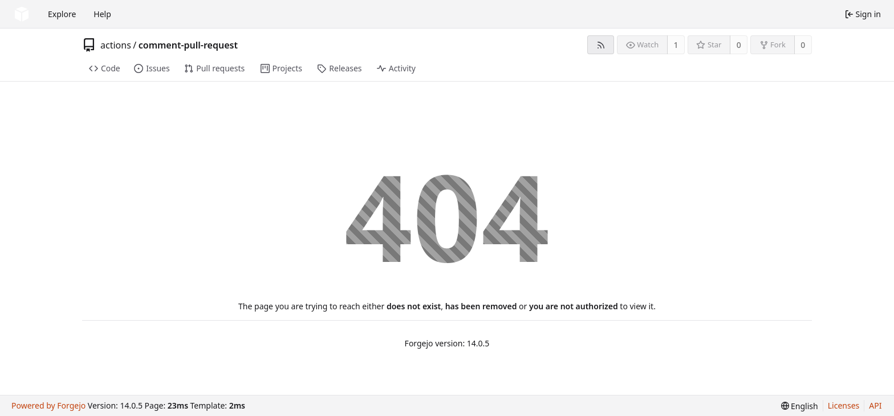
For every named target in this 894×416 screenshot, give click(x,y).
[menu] (799, 406)
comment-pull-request (188, 45)
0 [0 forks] (802, 44)
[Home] (22, 14)
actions (115, 45)
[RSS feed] (600, 44)
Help (102, 14)
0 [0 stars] (739, 44)
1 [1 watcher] (676, 44)
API (875, 405)
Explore (62, 14)
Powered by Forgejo (48, 405)
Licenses (844, 405)
